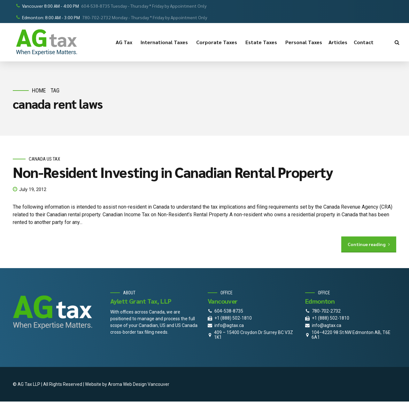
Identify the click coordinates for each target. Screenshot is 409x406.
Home (39, 90)
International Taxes (165, 42)
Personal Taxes (303, 42)
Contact (364, 42)
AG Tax (125, 42)
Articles (337, 42)
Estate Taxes (262, 42)
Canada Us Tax (44, 159)
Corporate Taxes (217, 42)
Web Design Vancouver (146, 384)
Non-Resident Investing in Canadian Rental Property (173, 172)
